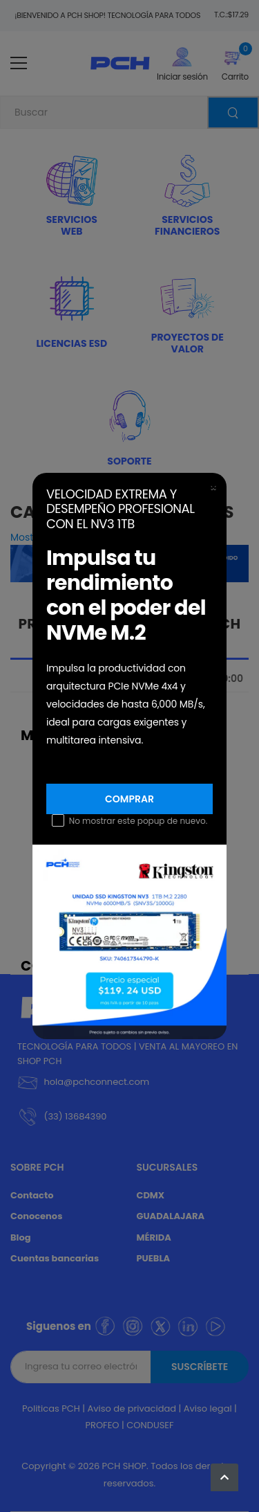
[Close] (213, 487)
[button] (224, 1477)
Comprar (129, 799)
